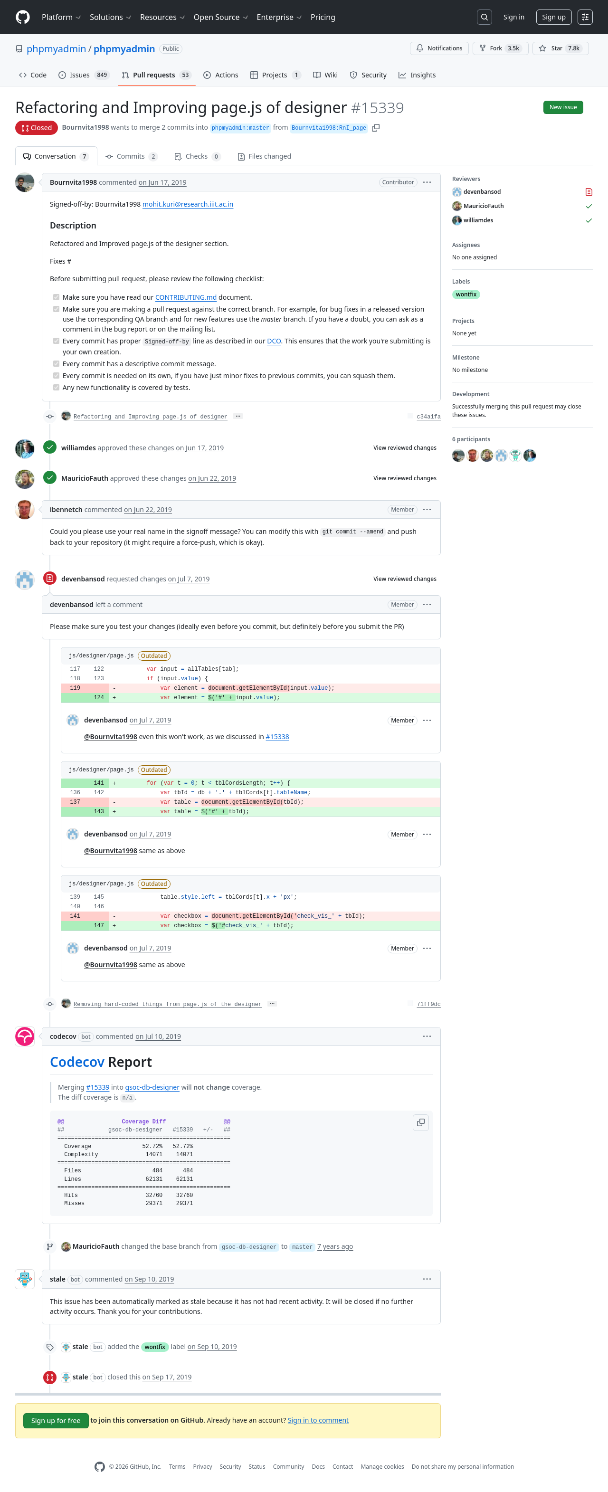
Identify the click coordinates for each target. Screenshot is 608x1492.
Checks (197, 157)
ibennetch (66, 509)
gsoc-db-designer (152, 1087)
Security (230, 1467)
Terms (177, 1467)
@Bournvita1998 (110, 736)
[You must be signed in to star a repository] (560, 48)
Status (257, 1467)
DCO (274, 340)
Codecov (77, 1062)
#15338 (277, 736)
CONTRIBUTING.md (186, 297)
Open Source (221, 17)
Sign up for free (56, 1420)
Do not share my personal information (463, 1467)
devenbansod (83, 578)
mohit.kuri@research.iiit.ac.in (187, 204)
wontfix (155, 1347)
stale (58, 1278)
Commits (131, 157)
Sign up (554, 16)
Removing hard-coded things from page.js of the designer (168, 1004)
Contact (342, 1467)
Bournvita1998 (85, 127)
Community (288, 1467)
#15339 (97, 1087)
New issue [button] (563, 107)
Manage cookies (382, 1467)
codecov (63, 1036)
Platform (62, 17)
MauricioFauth (84, 478)
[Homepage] (22, 17)
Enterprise (280, 17)
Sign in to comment (318, 1419)
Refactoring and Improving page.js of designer (151, 417)
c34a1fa (429, 417)
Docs (318, 1467)
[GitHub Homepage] (99, 1467)
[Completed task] (56, 297)
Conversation (56, 157)
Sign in (514, 16)
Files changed (264, 156)
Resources (163, 17)
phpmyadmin (56, 48)
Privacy (202, 1467)
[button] (376, 127)
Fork (500, 48)
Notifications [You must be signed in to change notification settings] (439, 48)
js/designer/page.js (101, 656)
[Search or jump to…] (484, 17)
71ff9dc (429, 1004)
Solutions (111, 17)
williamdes (78, 447)
